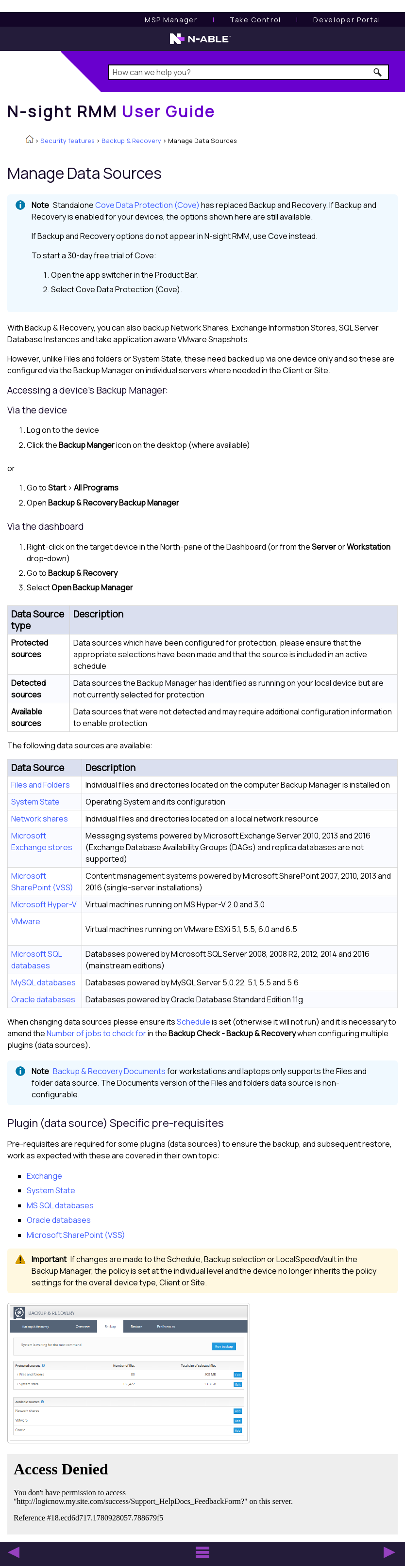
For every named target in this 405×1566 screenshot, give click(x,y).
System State (35, 801)
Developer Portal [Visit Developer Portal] (347, 19)
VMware (25, 921)
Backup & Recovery (131, 140)
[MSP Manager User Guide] (171, 19)
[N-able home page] (200, 43)
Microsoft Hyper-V (44, 904)
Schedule (193, 1021)
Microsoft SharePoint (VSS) (76, 1235)
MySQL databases (43, 982)
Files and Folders (40, 784)
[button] (378, 72)
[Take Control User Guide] (255, 19)
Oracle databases (43, 999)
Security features (67, 140)
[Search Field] (248, 72)
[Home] (111, 111)
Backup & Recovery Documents (109, 1071)
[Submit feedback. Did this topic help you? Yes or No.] (155, 1492)
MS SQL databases (60, 1205)
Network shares (39, 818)
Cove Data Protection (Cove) (147, 205)
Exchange (44, 1176)
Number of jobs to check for (96, 1033)
